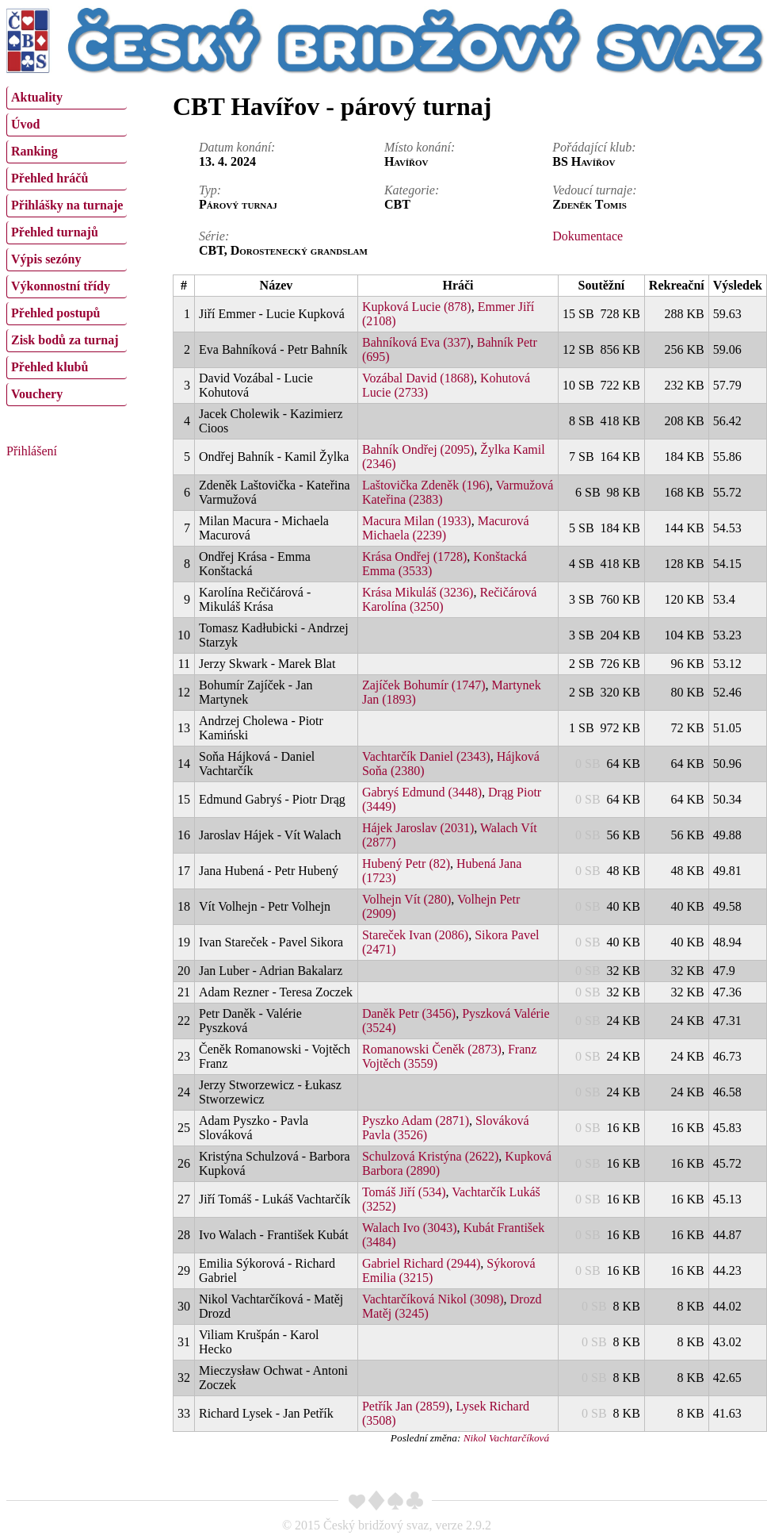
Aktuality (37, 97)
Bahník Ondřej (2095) (418, 449)
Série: (214, 236)
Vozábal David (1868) (418, 378)
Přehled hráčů (49, 178)
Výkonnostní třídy (60, 286)
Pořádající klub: (593, 147)
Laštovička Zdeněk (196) (426, 485)
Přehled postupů (55, 313)
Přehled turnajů (54, 232)
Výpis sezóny (46, 259)
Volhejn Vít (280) (406, 899)
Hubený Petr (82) (406, 863)
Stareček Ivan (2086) (415, 935)
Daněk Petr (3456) (409, 1013)
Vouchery (37, 394)
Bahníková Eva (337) (416, 342)
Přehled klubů (49, 367)
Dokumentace (587, 236)
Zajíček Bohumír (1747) (424, 685)
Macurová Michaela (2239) (445, 528)
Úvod (25, 124)
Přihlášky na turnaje (67, 205)
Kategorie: (411, 190)
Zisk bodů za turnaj (65, 340)
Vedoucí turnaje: (594, 190)
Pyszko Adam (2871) (415, 1120)
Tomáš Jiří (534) (404, 1192)
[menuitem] (66, 97)
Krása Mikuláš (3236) (417, 592)
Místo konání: (419, 147)
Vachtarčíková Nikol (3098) (433, 1299)
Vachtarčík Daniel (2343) (426, 756)
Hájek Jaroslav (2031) (418, 828)
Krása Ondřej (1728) (414, 556)
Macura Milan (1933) (416, 521)
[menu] (66, 244)
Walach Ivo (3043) (409, 1227)
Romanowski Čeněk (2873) (432, 1049)
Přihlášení (31, 451)
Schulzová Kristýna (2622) (430, 1156)
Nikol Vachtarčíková (506, 1438)
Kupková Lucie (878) (416, 306)
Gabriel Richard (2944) (421, 1263)
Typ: (210, 190)
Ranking (34, 151)
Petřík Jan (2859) (405, 1406)
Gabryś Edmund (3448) (422, 792)
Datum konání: (237, 147)
